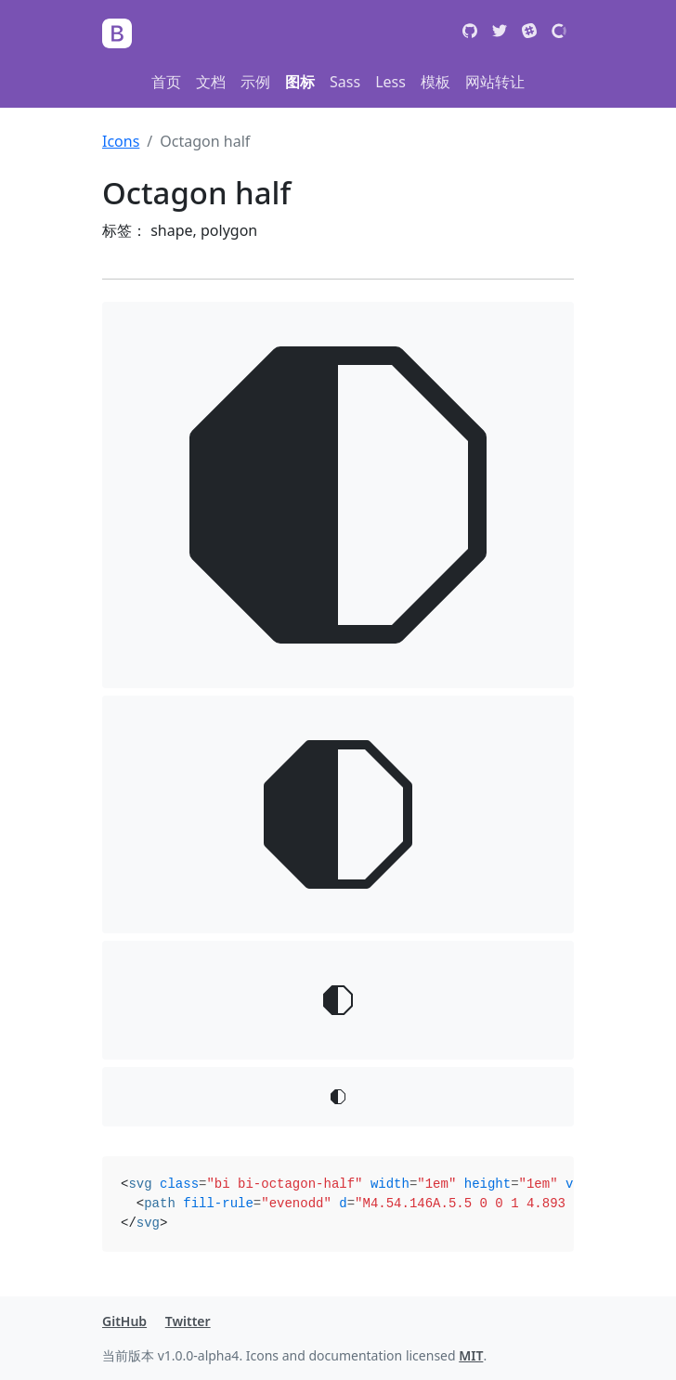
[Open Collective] (559, 33)
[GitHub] (470, 33)
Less (390, 82)
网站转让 (495, 82)
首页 (166, 82)
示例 (255, 82)
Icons (120, 141)
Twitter (188, 1321)
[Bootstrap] (117, 33)
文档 (211, 82)
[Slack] (529, 33)
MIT (471, 1355)
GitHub (124, 1321)
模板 (435, 82)
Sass (345, 82)
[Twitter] (499, 33)
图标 (300, 82)
